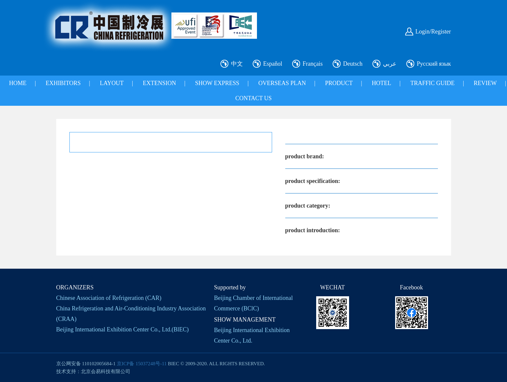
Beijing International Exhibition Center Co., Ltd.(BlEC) (122, 329)
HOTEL (381, 83)
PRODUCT (339, 83)
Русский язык (434, 63)
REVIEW (485, 83)
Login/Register (433, 31)
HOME (18, 83)
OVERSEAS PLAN (282, 83)
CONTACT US (253, 98)
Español (272, 63)
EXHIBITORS (63, 83)
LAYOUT (111, 83)
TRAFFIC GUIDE (432, 83)
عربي (389, 63)
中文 (237, 63)
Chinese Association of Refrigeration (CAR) (109, 298)
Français (313, 63)
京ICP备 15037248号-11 (142, 363)
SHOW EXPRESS (217, 83)
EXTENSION (159, 83)
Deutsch (353, 63)
